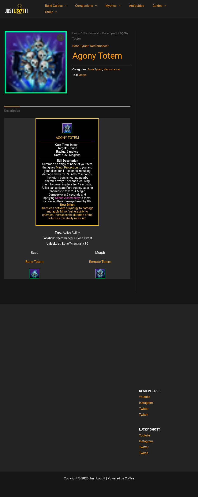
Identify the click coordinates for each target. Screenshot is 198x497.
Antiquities (129, 9)
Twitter (144, 409)
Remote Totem (100, 262)
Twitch (143, 415)
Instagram (146, 403)
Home (76, 33)
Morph (83, 74)
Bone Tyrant (111, 33)
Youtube (145, 397)
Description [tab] (12, 111)
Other (167, 9)
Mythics (105, 9)
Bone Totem (34, 262)
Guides (148, 9)
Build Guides (52, 9)
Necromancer (91, 33)
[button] (60, 37)
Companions (81, 9)
